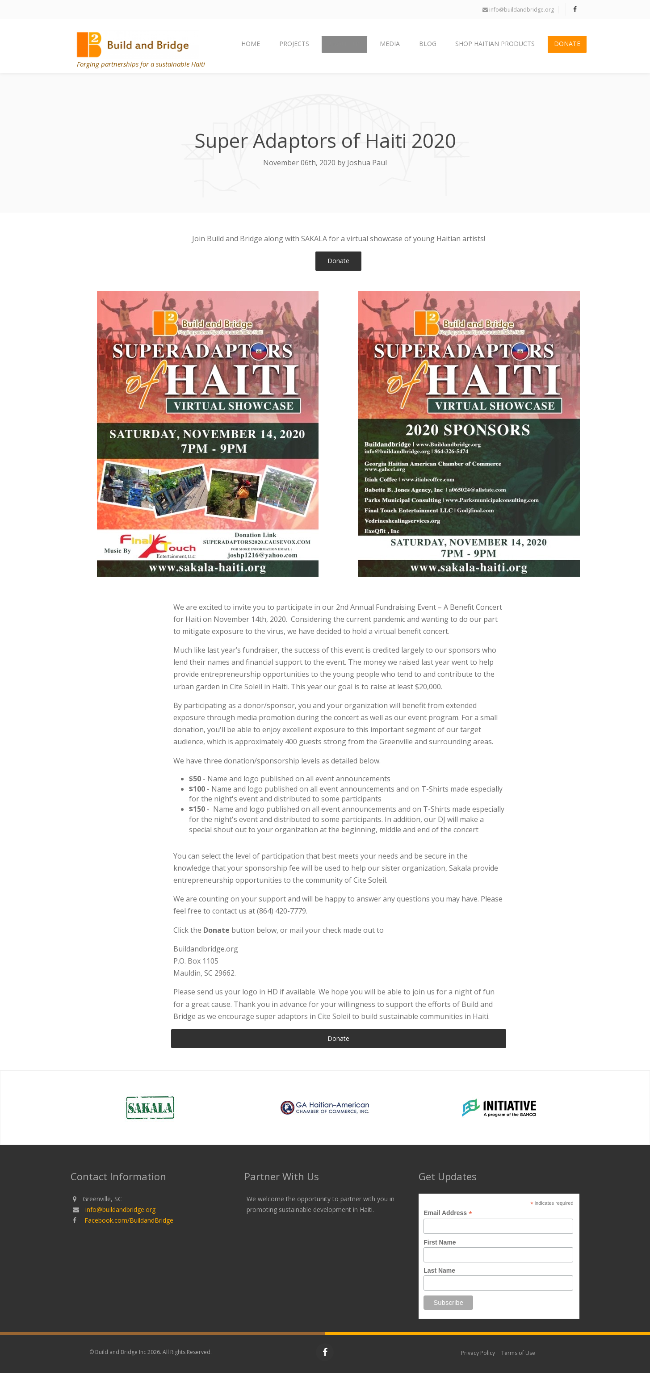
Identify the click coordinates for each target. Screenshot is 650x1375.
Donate (568, 46)
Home (262, 46)
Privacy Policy (478, 1354)
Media (396, 46)
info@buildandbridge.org (518, 9)
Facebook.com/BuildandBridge (128, 1222)
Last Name (439, 1272)
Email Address (448, 1215)
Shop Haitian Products (497, 46)
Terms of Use (518, 1354)
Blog (431, 46)
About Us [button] (352, 46)
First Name (440, 1244)
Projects (304, 46)
